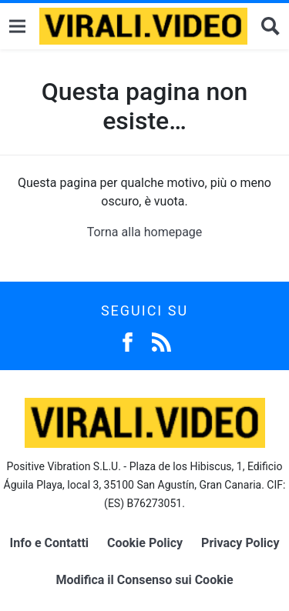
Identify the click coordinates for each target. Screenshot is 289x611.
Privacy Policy (240, 543)
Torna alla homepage (145, 232)
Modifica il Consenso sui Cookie (144, 580)
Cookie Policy (145, 543)
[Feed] (161, 340)
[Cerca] (270, 26)
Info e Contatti (49, 543)
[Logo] (143, 26)
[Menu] (17, 26)
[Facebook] (127, 340)
